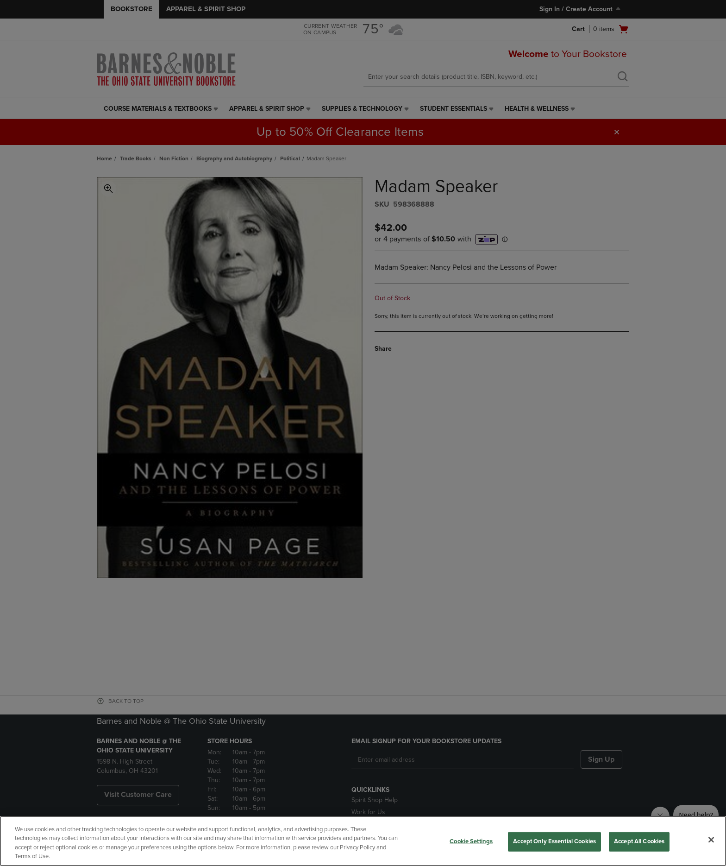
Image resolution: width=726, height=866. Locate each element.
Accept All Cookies (639, 841)
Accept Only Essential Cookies (554, 841)
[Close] (711, 839)
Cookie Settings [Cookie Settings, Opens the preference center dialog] (471, 841)
